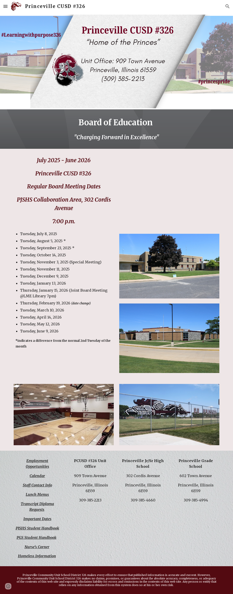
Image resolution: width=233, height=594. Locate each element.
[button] (5, 6)
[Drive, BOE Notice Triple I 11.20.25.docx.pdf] (169, 191)
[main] (117, 129)
